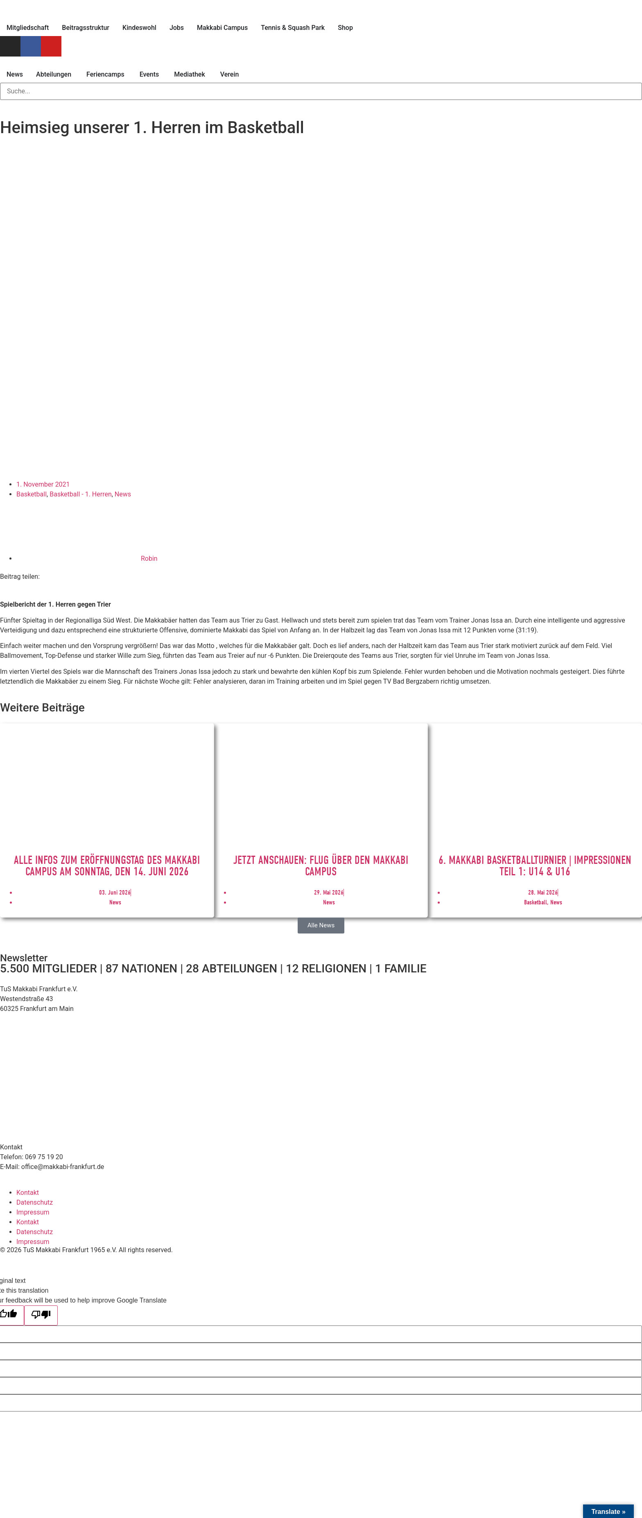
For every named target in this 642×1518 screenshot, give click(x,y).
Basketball (31, 494)
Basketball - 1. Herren (81, 494)
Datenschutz (34, 1202)
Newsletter (23, 958)
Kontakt (27, 1192)
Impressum (33, 1212)
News (123, 494)
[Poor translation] (41, 1315)
